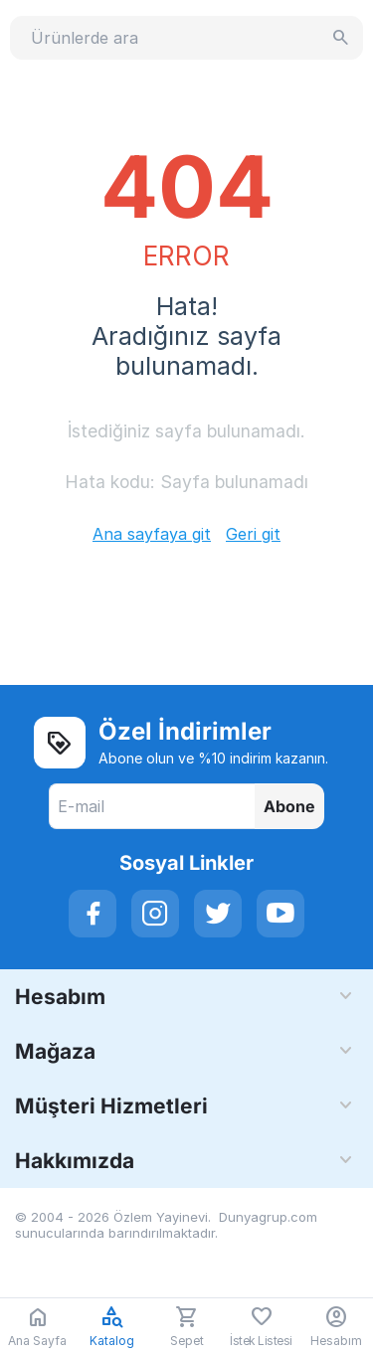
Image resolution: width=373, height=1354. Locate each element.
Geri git (253, 534)
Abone (289, 806)
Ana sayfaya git (152, 534)
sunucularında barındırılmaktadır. (116, 1233)
